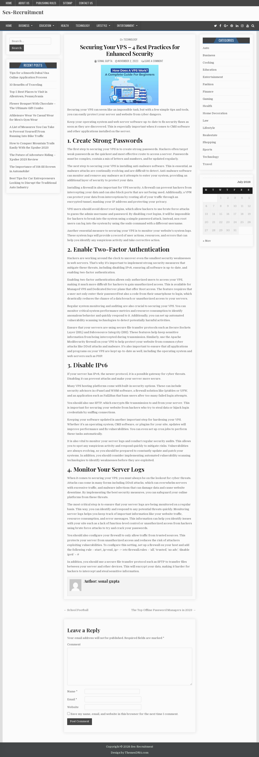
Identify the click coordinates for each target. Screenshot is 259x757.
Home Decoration (215, 113)
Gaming (208, 98)
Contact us (86, 3)
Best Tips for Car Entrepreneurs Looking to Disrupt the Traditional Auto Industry (32, 183)
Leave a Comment (153, 61)
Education (45, 25)
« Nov (207, 240)
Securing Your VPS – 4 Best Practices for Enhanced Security (130, 50)
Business (24, 25)
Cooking (208, 62)
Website (73, 707)
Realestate (210, 135)
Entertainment (125, 25)
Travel (207, 164)
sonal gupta (105, 61)
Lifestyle (102, 25)
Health (65, 25)
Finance (208, 91)
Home (9, 3)
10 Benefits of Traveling (25, 84)
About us (23, 3)
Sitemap (67, 3)
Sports (207, 149)
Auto (206, 48)
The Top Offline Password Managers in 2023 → (163, 610)
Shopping (209, 142)
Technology (83, 25)
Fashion (208, 84)
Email (72, 699)
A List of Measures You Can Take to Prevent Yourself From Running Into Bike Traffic (31, 131)
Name (72, 691)
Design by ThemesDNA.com (129, 752)
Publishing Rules (46, 3)
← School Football (76, 610)
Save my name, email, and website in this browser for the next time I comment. (124, 714)
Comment (74, 644)
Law (205, 120)
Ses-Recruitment (23, 12)
